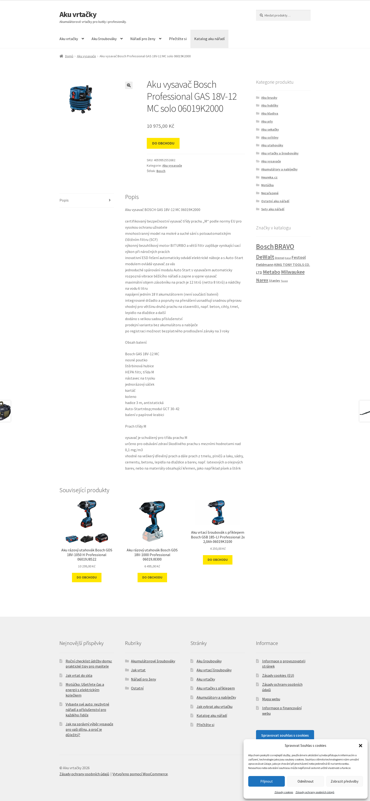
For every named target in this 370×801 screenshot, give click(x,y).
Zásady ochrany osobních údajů (314, 792)
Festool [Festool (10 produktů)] (299, 257)
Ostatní (137, 688)
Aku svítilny (269, 137)
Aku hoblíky (269, 105)
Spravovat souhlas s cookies (285, 735)
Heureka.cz (269, 177)
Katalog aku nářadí (209, 38)
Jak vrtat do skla (79, 675)
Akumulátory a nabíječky (279, 169)
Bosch (160, 171)
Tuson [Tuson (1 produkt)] (284, 280)
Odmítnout (306, 781)
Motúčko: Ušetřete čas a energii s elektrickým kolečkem (85, 689)
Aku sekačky (270, 129)
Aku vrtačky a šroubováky (280, 153)
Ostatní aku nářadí (275, 201)
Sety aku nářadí (272, 209)
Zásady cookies (283, 792)
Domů (69, 56)
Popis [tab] (64, 200)
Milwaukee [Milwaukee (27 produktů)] (293, 271)
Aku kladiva (269, 113)
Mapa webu (271, 699)
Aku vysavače (86, 56)
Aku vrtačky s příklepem (216, 688)
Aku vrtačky (78, 14)
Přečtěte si (178, 38)
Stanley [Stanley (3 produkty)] (274, 281)
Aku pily (267, 121)
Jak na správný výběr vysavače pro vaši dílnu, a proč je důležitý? (89, 729)
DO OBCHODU (163, 143)
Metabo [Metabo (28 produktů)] (271, 271)
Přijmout (266, 781)
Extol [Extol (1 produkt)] (288, 258)
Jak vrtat (138, 670)
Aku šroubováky (104, 38)
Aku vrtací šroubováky (214, 670)
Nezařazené (269, 193)
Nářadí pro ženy (142, 38)
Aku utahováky (272, 145)
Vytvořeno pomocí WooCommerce (140, 774)
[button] (360, 745)
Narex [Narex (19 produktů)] (262, 280)
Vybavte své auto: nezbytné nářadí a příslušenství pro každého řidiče (87, 709)
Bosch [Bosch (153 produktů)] (265, 246)
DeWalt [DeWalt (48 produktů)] (265, 256)
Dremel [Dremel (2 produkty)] (279, 258)
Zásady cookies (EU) (278, 675)
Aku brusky (269, 97)
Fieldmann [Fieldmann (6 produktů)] (264, 264)
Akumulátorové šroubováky (153, 661)
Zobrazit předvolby (344, 781)
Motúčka (267, 185)
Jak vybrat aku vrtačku (214, 706)
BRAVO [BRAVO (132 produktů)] (284, 246)
